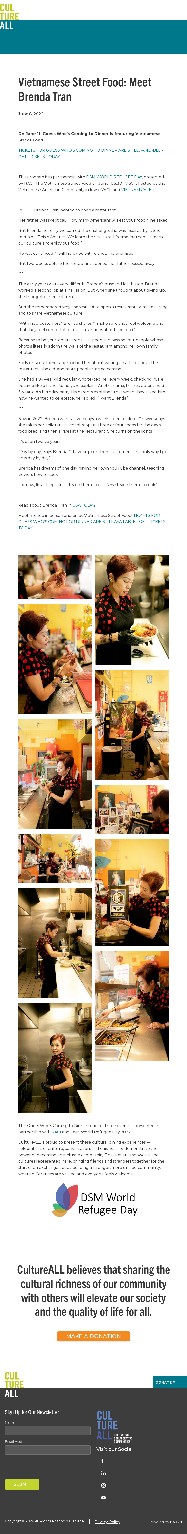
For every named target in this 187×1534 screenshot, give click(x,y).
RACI (56, 1132)
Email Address (16, 1442)
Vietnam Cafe (136, 189)
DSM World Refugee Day (114, 177)
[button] (175, 10)
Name (9, 1422)
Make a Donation (93, 1336)
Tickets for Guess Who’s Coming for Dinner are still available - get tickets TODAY (92, 521)
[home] (9, 10)
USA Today (84, 505)
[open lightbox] (55, 579)
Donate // (165, 1382)
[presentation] (42, 1467)
